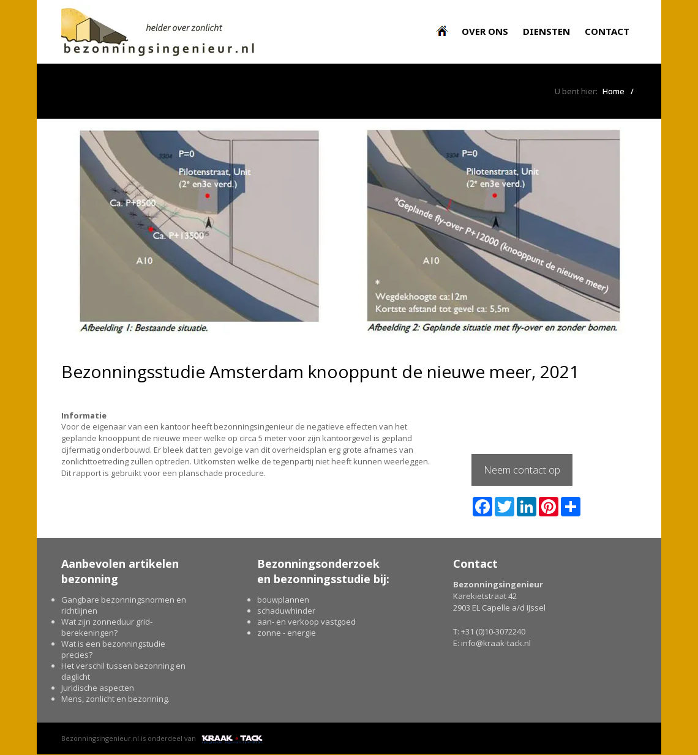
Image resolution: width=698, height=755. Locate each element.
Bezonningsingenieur (445, 24)
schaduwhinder (286, 610)
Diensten (546, 31)
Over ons (485, 31)
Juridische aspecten (97, 687)
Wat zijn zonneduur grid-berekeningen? (106, 627)
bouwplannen (283, 599)
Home (613, 91)
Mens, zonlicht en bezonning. (115, 698)
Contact (607, 31)
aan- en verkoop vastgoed (306, 621)
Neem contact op (522, 470)
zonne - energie (286, 632)
